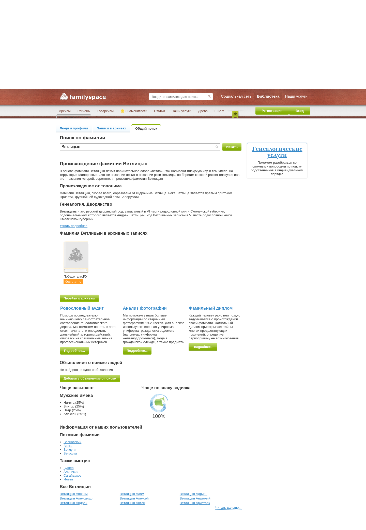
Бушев (68, 468)
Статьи (159, 111)
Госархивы (105, 111)
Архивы (65, 111)
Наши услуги (181, 111)
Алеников (71, 472)
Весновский (72, 442)
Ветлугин (70, 449)
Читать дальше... (228, 507)
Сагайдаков (73, 475)
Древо (202, 111)
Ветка (68, 446)
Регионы (84, 111)
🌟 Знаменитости (133, 111)
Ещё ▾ (219, 111)
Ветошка (70, 453)
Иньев (68, 479)
